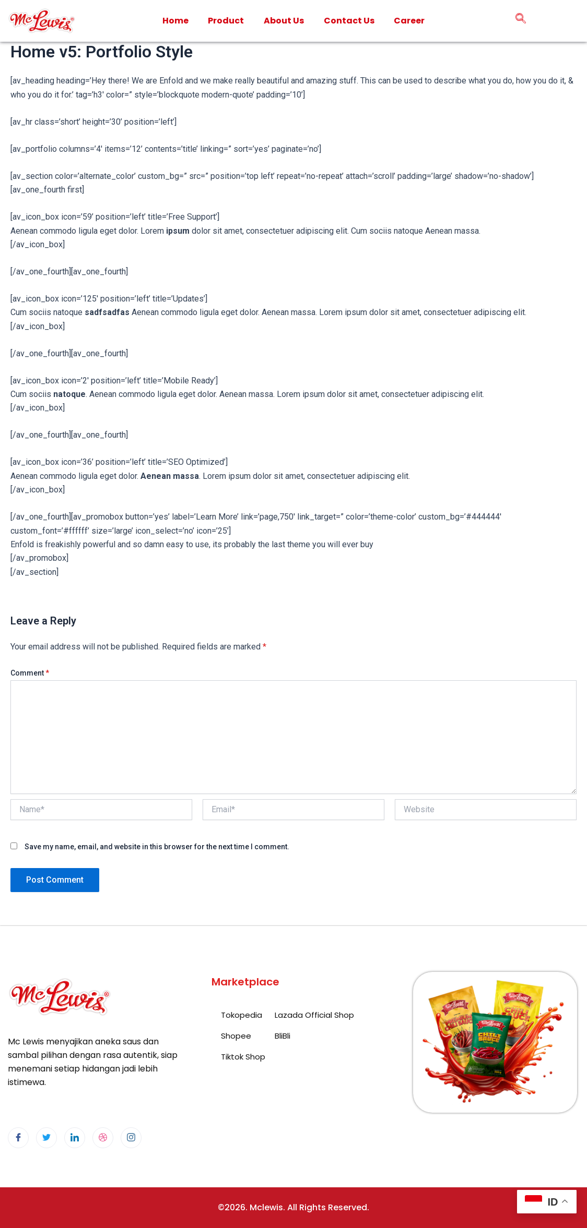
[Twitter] (46, 1137)
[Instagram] (131, 1137)
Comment (29, 673)
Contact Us (349, 21)
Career (409, 21)
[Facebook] (18, 1137)
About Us (284, 21)
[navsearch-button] (520, 20)
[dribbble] (102, 1137)
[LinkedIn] (74, 1137)
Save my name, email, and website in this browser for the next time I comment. (157, 846)
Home (175, 21)
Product (226, 21)
